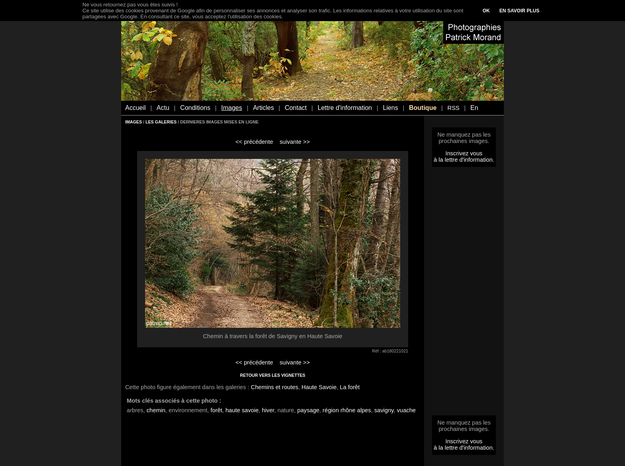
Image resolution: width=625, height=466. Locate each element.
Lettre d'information (345, 107)
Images (231, 107)
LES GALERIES (161, 121)
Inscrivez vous (464, 153)
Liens (390, 107)
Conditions (195, 107)
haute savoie (242, 410)
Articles (263, 107)
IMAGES (133, 121)
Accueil (135, 107)
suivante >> (295, 142)
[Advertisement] (464, 293)
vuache (406, 410)
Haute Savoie (318, 387)
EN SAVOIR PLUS (519, 11)
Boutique (422, 107)
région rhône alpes (346, 410)
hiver (268, 410)
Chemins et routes (274, 387)
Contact (296, 107)
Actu (163, 107)
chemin (156, 410)
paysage (308, 410)
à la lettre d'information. (464, 160)
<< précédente (254, 142)
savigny (384, 410)
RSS (454, 108)
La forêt (350, 387)
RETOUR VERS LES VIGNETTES (272, 375)
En (474, 107)
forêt (216, 410)
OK (486, 11)
